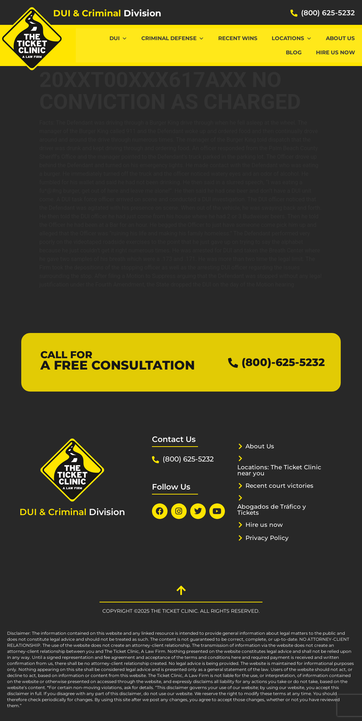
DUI (118, 38)
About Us (340, 38)
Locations (292, 38)
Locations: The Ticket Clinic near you (279, 470)
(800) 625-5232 (328, 13)
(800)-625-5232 (283, 362)
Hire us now (335, 52)
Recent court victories (279, 485)
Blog (294, 52)
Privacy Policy (267, 537)
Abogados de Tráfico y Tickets (271, 509)
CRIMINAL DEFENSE (172, 38)
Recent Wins (238, 38)
